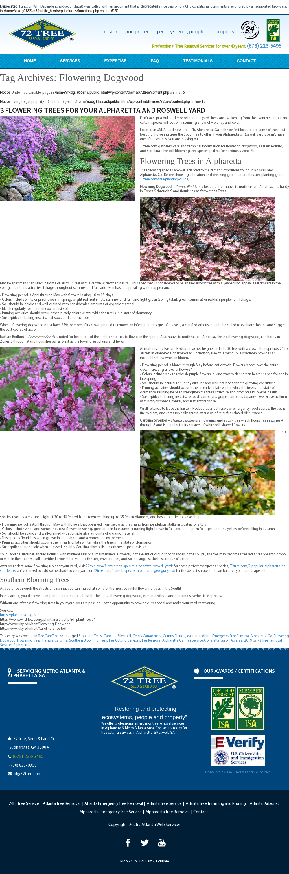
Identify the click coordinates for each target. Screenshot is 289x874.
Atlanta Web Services (161, 825)
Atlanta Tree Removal (61, 804)
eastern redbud (199, 636)
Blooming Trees (90, 636)
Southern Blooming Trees (88, 640)
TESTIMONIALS (198, 60)
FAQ (155, 60)
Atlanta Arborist (264, 804)
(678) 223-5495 (264, 45)
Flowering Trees (29, 640)
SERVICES (70, 60)
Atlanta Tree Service (164, 804)
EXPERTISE (115, 60)
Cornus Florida (174, 636)
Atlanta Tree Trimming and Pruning (216, 804)
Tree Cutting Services (124, 640)
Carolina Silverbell (117, 636)
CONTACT (246, 60)
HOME (30, 60)
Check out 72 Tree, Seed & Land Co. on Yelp (237, 772)
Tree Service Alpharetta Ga (205, 640)
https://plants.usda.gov (18, 615)
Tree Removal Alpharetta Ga (162, 640)
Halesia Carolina (54, 640)
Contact (200, 812)
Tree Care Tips (48, 636)
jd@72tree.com (27, 774)
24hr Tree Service (24, 804)
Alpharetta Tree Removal (167, 812)
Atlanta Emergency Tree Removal (113, 804)
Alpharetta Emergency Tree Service (111, 812)
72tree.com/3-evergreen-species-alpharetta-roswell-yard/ (129, 566)
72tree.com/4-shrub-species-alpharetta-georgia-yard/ (134, 571)
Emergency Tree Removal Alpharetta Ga (242, 636)
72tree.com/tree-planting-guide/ (164, 179)
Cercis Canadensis (147, 636)
